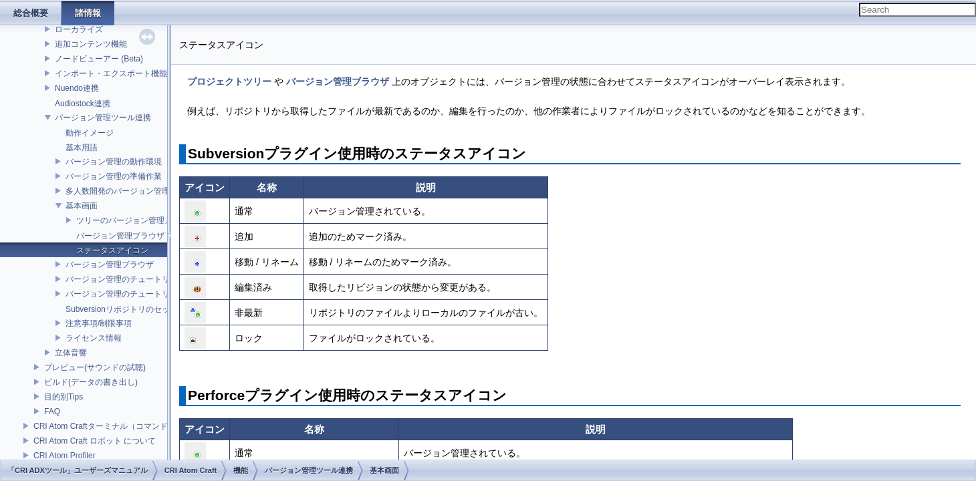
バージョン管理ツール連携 (103, 117)
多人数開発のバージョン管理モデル (130, 191)
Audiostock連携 (82, 103)
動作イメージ (90, 133)
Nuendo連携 (77, 88)
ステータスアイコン (112, 250)
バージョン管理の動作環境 (114, 161)
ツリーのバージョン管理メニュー (136, 220)
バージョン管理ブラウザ (120, 235)
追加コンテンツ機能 (91, 44)
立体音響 (71, 352)
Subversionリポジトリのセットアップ (134, 309)
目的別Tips (63, 397)
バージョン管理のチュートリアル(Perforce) (143, 294)
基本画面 (82, 205)
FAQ (52, 411)
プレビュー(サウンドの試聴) (95, 367)
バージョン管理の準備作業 (114, 176)
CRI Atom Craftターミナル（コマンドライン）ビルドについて (144, 426)
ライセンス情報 (94, 338)
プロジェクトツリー (229, 81)
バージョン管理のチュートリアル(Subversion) (148, 279)
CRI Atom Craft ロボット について (94, 441)
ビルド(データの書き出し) (91, 382)
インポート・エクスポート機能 (111, 73)
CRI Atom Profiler (64, 455)
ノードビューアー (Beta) (99, 58)
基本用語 (82, 147)
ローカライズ (79, 29)
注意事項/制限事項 (99, 323)
